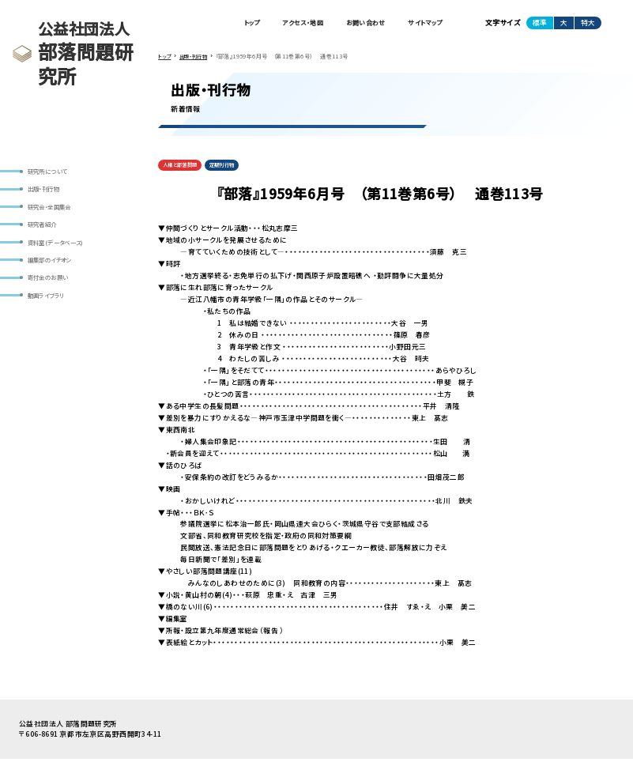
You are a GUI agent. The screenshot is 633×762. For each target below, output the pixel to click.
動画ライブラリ (49, 307)
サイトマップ (421, 24)
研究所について (50, 171)
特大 (588, 23)
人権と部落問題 (184, 168)
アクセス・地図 (284, 24)
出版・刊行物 (46, 191)
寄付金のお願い (51, 288)
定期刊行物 (231, 168)
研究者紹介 (45, 230)
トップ (226, 24)
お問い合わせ (355, 24)
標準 (540, 23)
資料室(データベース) (59, 250)
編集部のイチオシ (53, 268)
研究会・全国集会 (53, 211)
